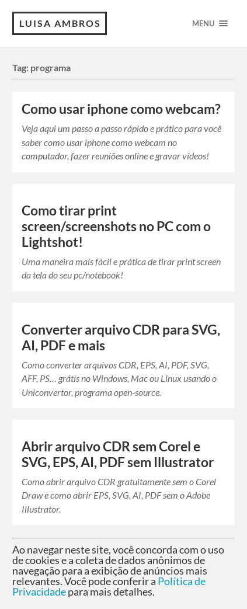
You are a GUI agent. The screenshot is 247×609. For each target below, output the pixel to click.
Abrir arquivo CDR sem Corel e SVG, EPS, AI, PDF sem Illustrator (118, 454)
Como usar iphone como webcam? (121, 109)
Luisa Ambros (60, 23)
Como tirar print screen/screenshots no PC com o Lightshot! (116, 226)
